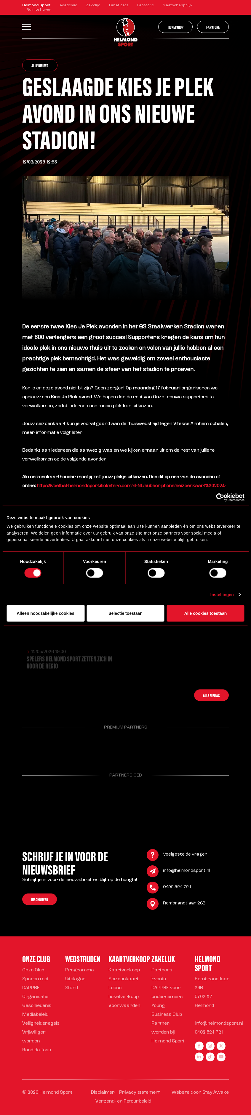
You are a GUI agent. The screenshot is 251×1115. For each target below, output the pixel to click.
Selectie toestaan (125, 613)
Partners (161, 970)
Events (158, 979)
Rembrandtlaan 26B (184, 904)
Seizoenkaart (123, 979)
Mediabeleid (35, 1015)
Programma (79, 970)
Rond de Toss (36, 1050)
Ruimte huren (39, 10)
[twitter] (221, 1046)
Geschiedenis (36, 1006)
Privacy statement (139, 1092)
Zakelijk (93, 5)
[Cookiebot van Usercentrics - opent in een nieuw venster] (218, 497)
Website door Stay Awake (200, 1092)
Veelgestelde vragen (185, 855)
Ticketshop (175, 27)
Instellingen (222, 594)
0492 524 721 (177, 888)
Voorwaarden (124, 1006)
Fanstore (145, 5)
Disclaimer (103, 1092)
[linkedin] (199, 1057)
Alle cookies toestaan (205, 613)
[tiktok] (210, 1057)
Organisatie (35, 997)
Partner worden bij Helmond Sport (167, 1032)
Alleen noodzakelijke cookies (45, 613)
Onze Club (33, 970)
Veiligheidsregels (41, 1023)
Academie (68, 5)
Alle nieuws (39, 65)
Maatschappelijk (178, 5)
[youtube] (221, 1057)
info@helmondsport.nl (186, 871)
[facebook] (199, 1046)
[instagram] (210, 1046)
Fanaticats (118, 5)
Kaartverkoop (124, 970)
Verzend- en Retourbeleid (123, 1101)
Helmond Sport (36, 5)
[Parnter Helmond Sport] (37, 747)
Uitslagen (75, 979)
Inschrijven (39, 900)
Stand (71, 988)
